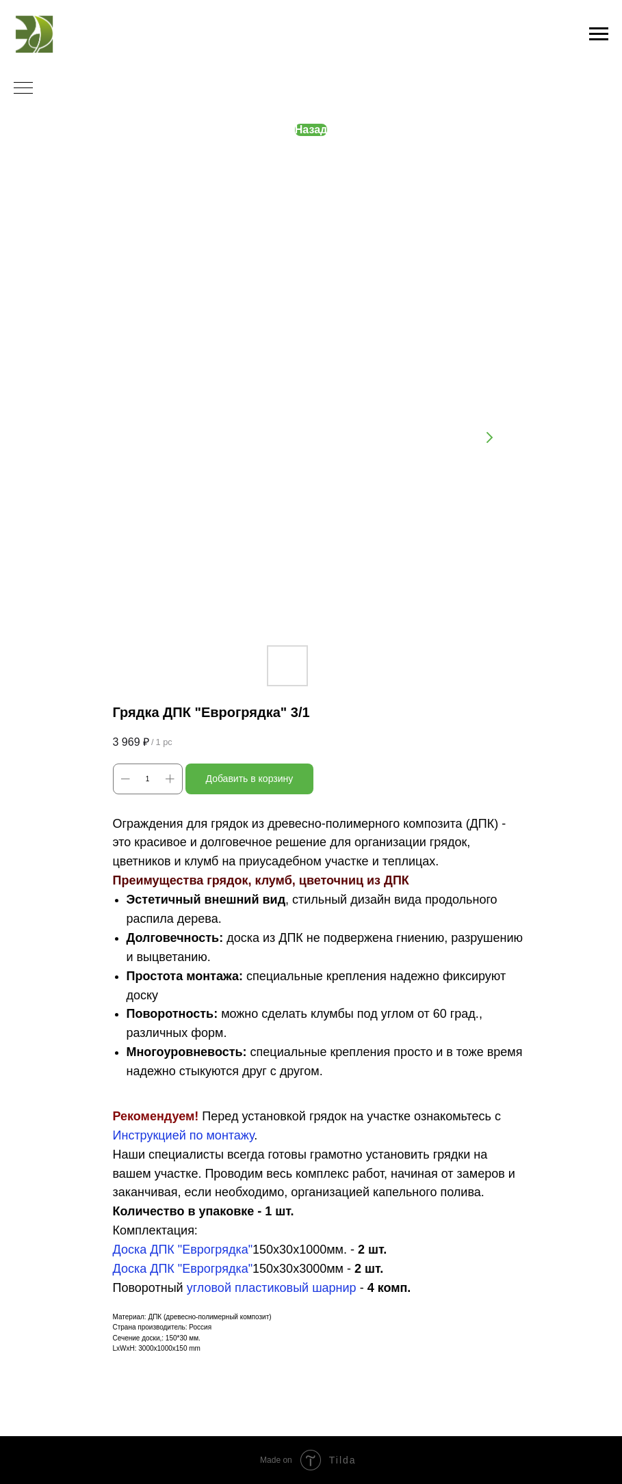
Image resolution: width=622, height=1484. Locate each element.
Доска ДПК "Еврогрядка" (183, 1249)
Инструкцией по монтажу (184, 1135)
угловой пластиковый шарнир (271, 1288)
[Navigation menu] (598, 34)
